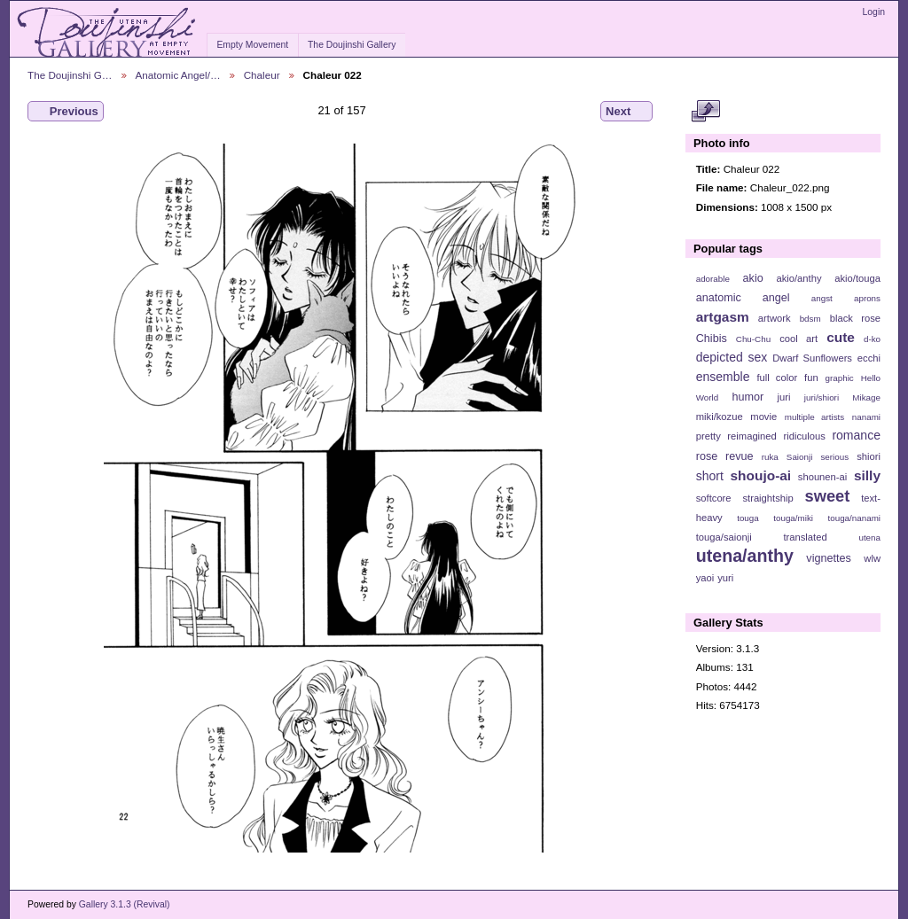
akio (753, 278)
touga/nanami (854, 518)
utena (869, 537)
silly (867, 475)
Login (874, 12)
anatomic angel (743, 298)
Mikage (866, 397)
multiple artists (814, 417)
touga (748, 518)
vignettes (828, 558)
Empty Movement (252, 45)
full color (776, 377)
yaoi (705, 577)
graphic (840, 378)
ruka (770, 457)
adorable (713, 279)
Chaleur (262, 75)
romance (856, 435)
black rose (855, 318)
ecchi (869, 358)
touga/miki (793, 518)
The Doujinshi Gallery (351, 45)
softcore (714, 498)
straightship (767, 498)
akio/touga (857, 278)
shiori (869, 456)
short (710, 476)
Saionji (799, 457)
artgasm (722, 316)
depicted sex (732, 357)
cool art (798, 338)
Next (626, 112)
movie (763, 416)
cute (840, 337)
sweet (827, 496)
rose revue (725, 456)
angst (822, 298)
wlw (872, 558)
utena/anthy (745, 555)
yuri (725, 577)
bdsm (810, 318)
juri (784, 397)
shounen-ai (823, 476)
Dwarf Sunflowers (812, 358)
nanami (866, 417)
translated (804, 537)
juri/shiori (821, 397)
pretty (708, 436)
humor (747, 397)
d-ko (872, 339)
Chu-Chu (753, 339)
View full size (705, 111)
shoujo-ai (761, 475)
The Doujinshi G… (70, 75)
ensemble (723, 377)
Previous (65, 112)
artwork (774, 318)
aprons (867, 298)
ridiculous (804, 436)
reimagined (752, 436)
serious (834, 457)
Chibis (711, 338)
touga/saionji (724, 537)
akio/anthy (798, 278)
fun (811, 377)
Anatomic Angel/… (178, 75)
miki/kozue (719, 416)
